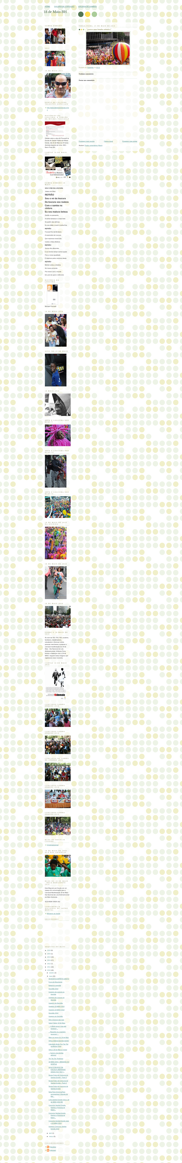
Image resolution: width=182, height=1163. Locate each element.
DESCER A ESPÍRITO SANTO (59, 979)
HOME (47, 6)
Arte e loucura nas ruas (56, 1020)
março (51, 1136)
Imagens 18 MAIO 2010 (57, 1006)
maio (51, 976)
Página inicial (108, 141)
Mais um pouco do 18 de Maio (59, 1037)
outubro (52, 973)
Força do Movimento (55, 982)
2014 (49, 957)
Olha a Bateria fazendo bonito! (59, 1041)
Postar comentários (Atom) (93, 145)
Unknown (53, 1150)
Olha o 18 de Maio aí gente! (58, 1050)
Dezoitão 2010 (53, 989)
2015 (49, 954)
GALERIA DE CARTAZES (64, 6)
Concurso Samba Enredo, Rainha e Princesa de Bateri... (57, 1107)
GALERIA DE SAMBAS (87, 6)
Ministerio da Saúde (53, 913)
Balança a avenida (55, 985)
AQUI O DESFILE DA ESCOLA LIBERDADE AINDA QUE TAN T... (57, 1070)
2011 (49, 967)
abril (50, 1133)
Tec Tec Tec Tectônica (56, 1058)
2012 (49, 963)
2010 (49, 970)
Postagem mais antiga (129, 141)
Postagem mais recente (87, 141)
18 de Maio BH (55, 12)
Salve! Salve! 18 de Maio (57, 1023)
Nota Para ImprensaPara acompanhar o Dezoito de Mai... (58, 1094)
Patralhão (53, 1147)
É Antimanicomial (52, 845)
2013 (49, 960)
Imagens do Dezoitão (56, 1003)
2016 (49, 950)
